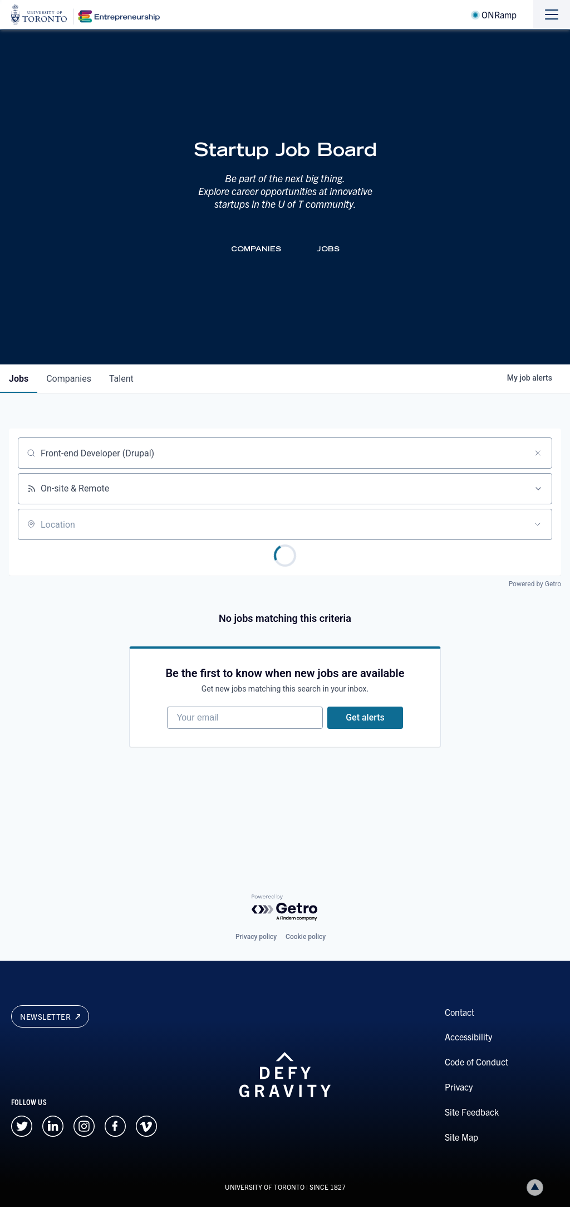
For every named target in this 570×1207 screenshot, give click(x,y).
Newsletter (50, 1016)
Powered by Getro (535, 584)
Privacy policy (256, 937)
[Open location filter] (537, 524)
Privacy (459, 1086)
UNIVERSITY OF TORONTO (264, 1186)
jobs (18, 378)
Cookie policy (306, 937)
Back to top (537, 1187)
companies (68, 378)
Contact (459, 1012)
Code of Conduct (476, 1061)
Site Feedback (472, 1111)
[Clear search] (537, 453)
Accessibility (468, 1036)
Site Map (461, 1136)
